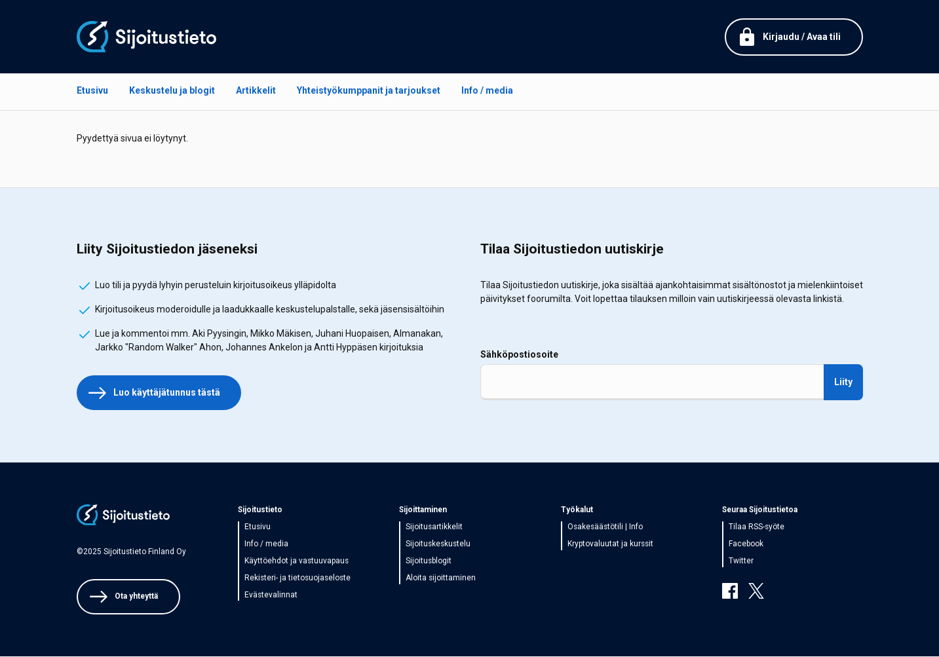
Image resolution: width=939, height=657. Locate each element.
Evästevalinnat (270, 594)
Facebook (746, 543)
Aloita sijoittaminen (441, 577)
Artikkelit (256, 90)
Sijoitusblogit (428, 560)
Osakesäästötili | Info (605, 526)
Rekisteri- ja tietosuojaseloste (297, 577)
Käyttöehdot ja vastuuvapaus (296, 560)
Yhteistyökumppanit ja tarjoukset (368, 90)
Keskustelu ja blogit (172, 90)
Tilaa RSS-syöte (756, 526)
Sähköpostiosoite (519, 354)
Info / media (487, 90)
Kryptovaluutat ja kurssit (610, 543)
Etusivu (92, 90)
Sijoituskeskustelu (438, 543)
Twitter (741, 560)
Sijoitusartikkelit (434, 526)
